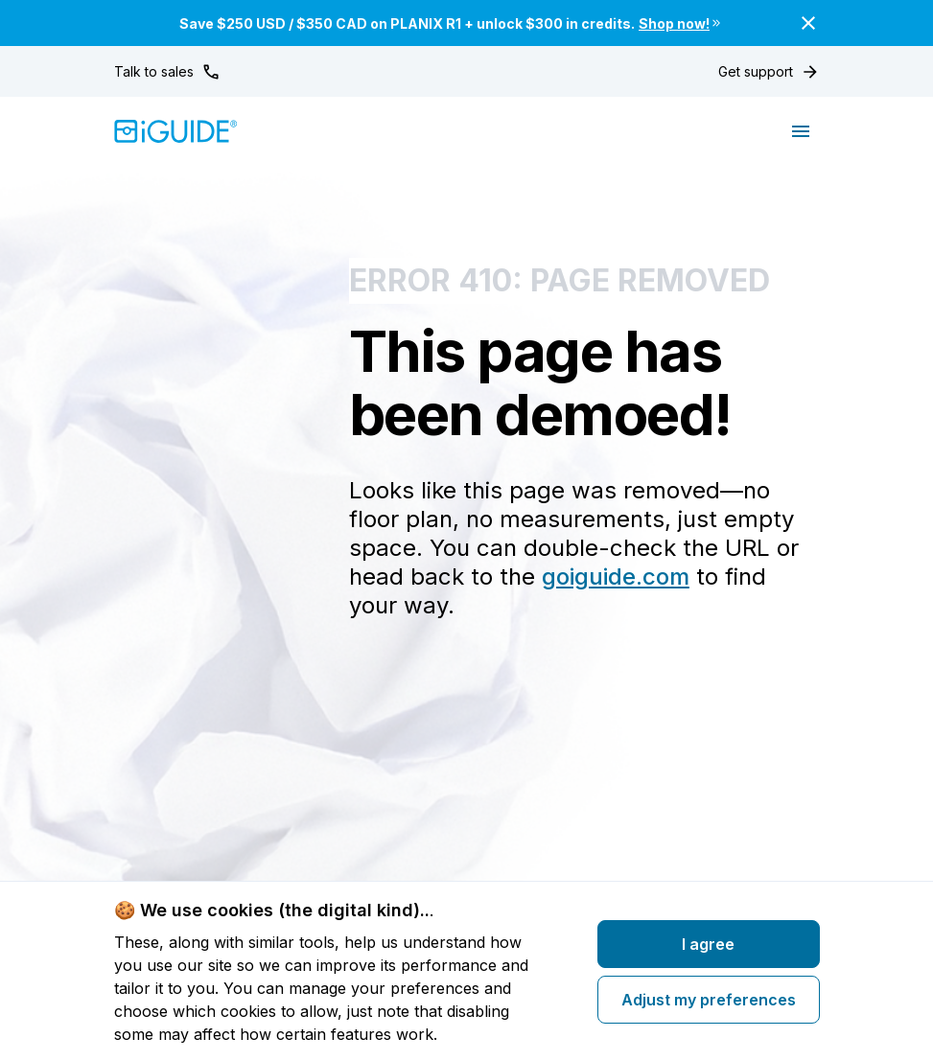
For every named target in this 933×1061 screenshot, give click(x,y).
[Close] (808, 23)
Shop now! (681, 23)
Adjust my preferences (708, 999)
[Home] (176, 131)
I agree (708, 944)
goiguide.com (615, 576)
